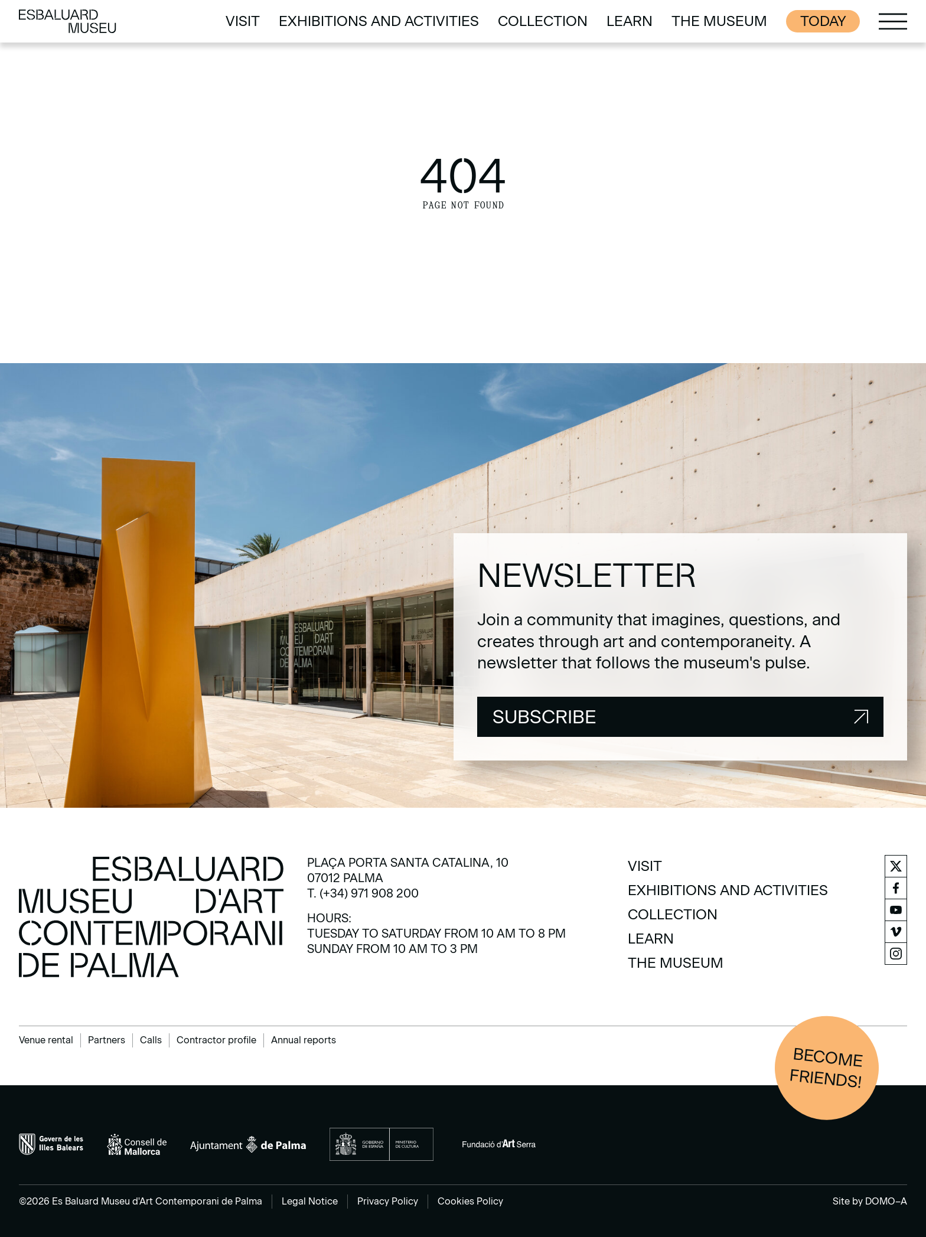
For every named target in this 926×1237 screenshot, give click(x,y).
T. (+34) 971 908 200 (363, 893)
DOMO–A (886, 1201)
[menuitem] (243, 21)
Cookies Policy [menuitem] (470, 1201)
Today (823, 21)
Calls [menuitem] (151, 1040)
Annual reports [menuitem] (303, 1040)
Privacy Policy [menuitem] (387, 1201)
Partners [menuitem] (106, 1040)
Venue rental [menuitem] (46, 1040)
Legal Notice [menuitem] (310, 1201)
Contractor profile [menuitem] (216, 1040)
